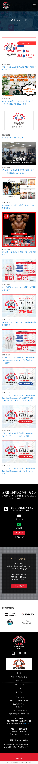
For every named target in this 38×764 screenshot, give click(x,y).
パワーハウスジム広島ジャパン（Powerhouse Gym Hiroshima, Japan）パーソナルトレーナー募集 (18, 471)
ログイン (19, 692)
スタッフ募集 (19, 697)
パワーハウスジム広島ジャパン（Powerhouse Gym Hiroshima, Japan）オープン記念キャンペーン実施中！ (18, 360)
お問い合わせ (19, 684)
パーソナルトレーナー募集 (19, 700)
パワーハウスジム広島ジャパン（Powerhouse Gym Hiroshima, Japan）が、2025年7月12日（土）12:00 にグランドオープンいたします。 (18, 398)
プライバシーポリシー (19, 710)
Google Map (19, 586)
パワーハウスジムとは (19, 677)
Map (26, 724)
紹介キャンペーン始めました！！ (14, 138)
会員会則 (19, 707)
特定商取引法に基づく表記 (19, 714)
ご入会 (19, 688)
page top (19, 757)
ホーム (19, 673)
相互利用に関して (19, 704)
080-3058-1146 (22, 508)
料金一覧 (19, 681)
